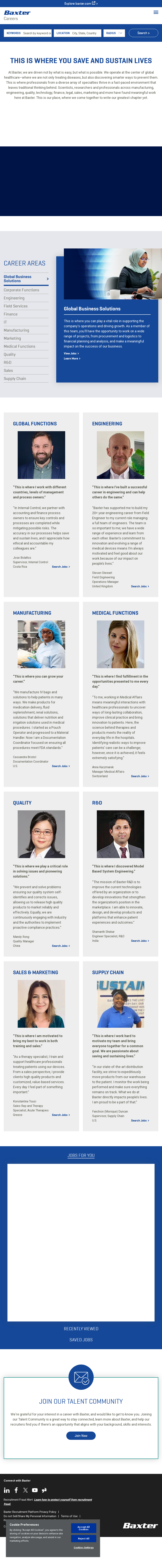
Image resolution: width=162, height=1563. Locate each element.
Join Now (81, 1461)
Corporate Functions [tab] (21, 315)
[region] (53, 1538)
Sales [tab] (8, 396)
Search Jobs (60, 592)
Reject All (83, 1538)
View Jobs (70, 379)
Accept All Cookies (83, 1528)
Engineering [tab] (14, 323)
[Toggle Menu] (156, 12)
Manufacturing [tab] (16, 355)
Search (142, 59)
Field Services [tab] (16, 331)
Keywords (14, 58)
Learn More (71, 384)
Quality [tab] (10, 380)
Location (63, 58)
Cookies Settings (84, 1547)
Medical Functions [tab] (19, 372)
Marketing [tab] (12, 364)
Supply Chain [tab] (15, 404)
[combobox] (86, 59)
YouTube (34, 1516)
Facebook (16, 1516)
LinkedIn (7, 1516)
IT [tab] (5, 347)
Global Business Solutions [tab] (17, 304)
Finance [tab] (11, 339)
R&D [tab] (7, 388)
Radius (111, 58)
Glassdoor (44, 1516)
